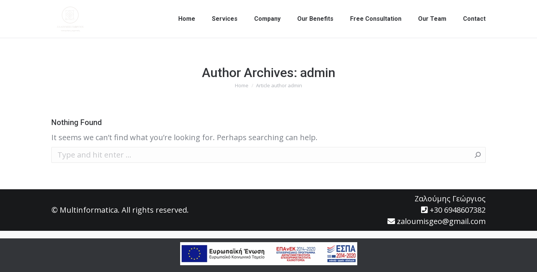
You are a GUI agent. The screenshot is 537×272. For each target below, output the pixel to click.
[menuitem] (186, 19)
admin (317, 72)
